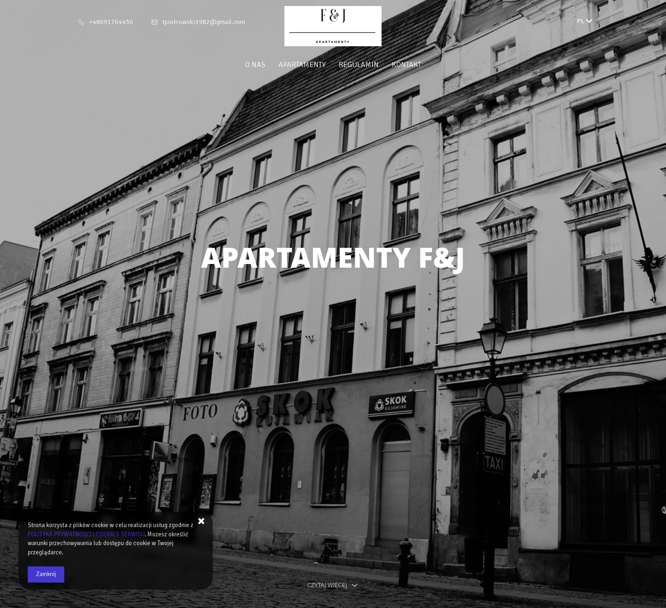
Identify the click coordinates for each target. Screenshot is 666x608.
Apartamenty (302, 64)
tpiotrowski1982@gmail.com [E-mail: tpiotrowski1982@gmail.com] (203, 22)
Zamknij (46, 574)
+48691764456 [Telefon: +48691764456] (111, 22)
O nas (255, 64)
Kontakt (406, 64)
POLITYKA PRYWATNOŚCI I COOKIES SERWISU (86, 534)
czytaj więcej (332, 585)
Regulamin (359, 64)
